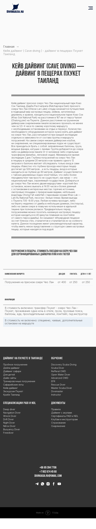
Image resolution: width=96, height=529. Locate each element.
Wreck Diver (9, 416)
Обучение (57, 358)
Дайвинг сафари (12, 371)
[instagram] (48, 485)
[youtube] (59, 485)
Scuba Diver (57, 368)
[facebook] (54, 485)
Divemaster (57, 391)
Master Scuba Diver (61, 388)
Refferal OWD (58, 371)
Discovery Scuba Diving (63, 364)
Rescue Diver (58, 384)
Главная (9, 46)
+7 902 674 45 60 (48, 471)
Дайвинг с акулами (61, 412)
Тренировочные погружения (19, 381)
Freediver (8, 432)
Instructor (56, 394)
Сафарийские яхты (13, 384)
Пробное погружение (15, 364)
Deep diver (9, 409)
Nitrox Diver (9, 426)
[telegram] (37, 485)
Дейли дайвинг (11, 368)
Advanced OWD (59, 378)
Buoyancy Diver (11, 429)
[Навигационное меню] (90, 8)
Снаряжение (58, 426)
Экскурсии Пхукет (13, 391)
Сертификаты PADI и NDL (64, 416)
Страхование (58, 422)
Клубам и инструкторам (64, 419)
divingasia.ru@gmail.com (48, 476)
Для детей (9, 374)
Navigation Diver (12, 412)
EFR (53, 381)
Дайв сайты (9, 378)
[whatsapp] (42, 485)
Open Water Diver (60, 374)
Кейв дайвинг (10, 388)
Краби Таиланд (11, 394)
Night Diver (9, 422)
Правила (56, 409)
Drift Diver (8, 419)
